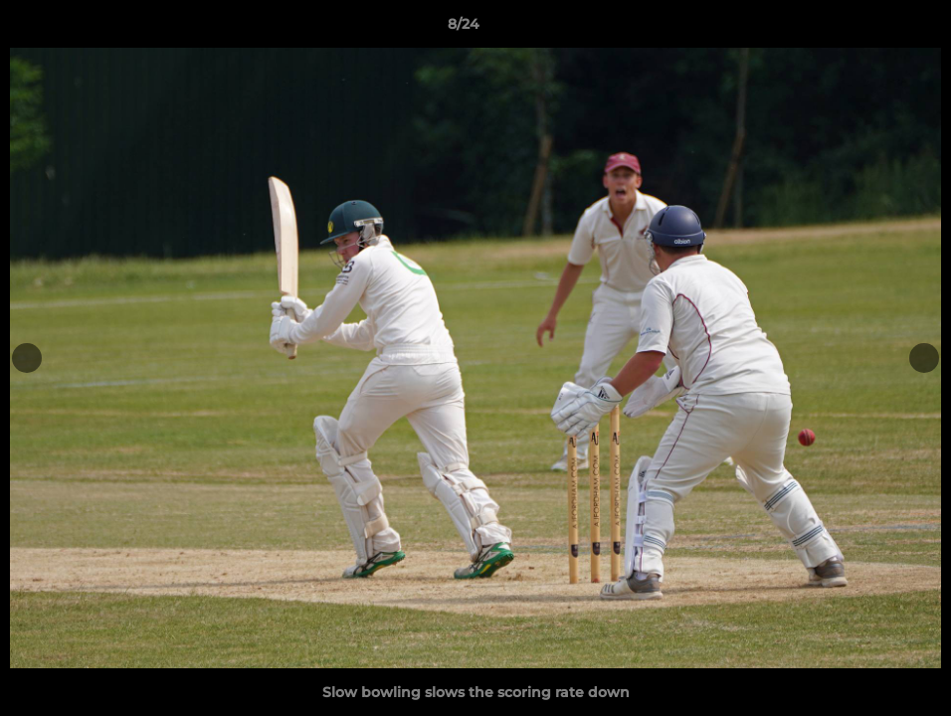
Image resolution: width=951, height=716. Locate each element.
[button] (867, 29)
